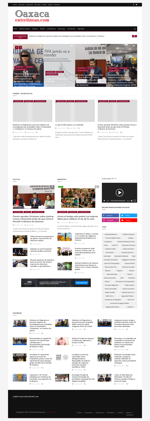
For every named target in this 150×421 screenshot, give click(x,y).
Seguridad (81, 29)
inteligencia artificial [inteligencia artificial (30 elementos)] (128, 260)
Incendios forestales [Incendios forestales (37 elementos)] (110, 260)
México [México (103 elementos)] (131, 271)
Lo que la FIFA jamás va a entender (58, 79)
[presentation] (133, 36)
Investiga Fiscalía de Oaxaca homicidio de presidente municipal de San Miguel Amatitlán (83, 378)
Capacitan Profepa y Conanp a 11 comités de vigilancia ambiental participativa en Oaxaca (86, 237)
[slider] (118, 200)
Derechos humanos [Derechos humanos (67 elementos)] (128, 245)
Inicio (15, 29)
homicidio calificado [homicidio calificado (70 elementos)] (121, 256)
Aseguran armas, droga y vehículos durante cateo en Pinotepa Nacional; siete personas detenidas (125, 323)
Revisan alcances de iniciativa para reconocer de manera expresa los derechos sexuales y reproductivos (42, 263)
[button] (119, 193)
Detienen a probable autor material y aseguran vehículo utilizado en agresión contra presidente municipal (125, 358)
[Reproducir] (104, 201)
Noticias (35, 29)
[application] (119, 193)
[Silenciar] (132, 201)
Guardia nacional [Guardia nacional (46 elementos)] (127, 252)
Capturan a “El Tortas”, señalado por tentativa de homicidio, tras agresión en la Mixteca (40, 378)
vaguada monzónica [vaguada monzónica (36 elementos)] (112, 307)
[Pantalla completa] (135, 201)
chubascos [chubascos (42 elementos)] (108, 242)
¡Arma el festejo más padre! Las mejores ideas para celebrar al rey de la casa (77, 217)
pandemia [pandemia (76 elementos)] (131, 278)
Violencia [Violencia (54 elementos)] (130, 307)
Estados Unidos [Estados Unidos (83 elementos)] (110, 249)
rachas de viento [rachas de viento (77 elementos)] (128, 289)
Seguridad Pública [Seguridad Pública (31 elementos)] (127, 296)
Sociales (44, 4)
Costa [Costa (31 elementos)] (106, 245)
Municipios (37, 4)
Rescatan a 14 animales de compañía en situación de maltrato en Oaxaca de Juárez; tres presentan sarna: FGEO (125, 342)
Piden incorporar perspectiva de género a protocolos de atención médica (42, 238)
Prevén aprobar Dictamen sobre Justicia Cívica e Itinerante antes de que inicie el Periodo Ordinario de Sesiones (90, 80)
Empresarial (29, 4)
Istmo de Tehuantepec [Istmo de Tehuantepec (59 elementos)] (111, 263)
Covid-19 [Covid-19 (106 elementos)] (115, 245)
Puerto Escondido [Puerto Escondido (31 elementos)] (111, 289)
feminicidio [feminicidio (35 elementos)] (109, 252)
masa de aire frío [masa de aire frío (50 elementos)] (111, 267)
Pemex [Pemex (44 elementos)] (107, 281)
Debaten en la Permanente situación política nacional (41, 250)
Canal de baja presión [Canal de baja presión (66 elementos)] (113, 238)
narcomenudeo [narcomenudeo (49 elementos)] (112, 274)
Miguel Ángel (62, 85)
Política (42, 29)
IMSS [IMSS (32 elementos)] (133, 256)
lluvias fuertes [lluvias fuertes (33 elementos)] (130, 263)
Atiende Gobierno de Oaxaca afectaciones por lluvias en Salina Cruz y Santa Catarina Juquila (86, 266)
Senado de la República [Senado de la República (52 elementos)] (113, 300)
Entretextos (71, 29)
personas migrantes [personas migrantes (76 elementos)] (111, 285)
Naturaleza (21, 4)
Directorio (57, 4)
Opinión (50, 4)
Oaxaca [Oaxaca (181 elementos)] (129, 274)
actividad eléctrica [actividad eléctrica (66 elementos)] (111, 234)
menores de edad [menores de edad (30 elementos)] (128, 267)
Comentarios (51, 29)
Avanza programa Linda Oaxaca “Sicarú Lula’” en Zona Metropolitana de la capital (85, 251)
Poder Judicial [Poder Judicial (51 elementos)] (129, 285)
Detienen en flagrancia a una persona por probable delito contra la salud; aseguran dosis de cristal (82, 323)
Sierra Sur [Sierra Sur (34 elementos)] (131, 300)
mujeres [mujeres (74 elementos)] (120, 271)
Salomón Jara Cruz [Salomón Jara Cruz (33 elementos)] (128, 292)
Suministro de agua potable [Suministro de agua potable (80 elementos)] (119, 303)
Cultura (15, 4)
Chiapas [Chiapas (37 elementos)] (130, 238)
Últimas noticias (24, 29)
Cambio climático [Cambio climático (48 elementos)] (128, 234)
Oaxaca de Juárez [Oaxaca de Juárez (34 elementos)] (110, 278)
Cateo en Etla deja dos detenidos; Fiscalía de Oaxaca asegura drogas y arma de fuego (124, 378)
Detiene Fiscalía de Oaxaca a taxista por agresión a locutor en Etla (83, 340)
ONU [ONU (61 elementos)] (122, 278)
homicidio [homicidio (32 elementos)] (107, 256)
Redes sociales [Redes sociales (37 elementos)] (110, 292)
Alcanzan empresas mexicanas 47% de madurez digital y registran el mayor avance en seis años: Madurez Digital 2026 (122, 80)
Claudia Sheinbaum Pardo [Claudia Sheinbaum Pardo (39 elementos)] (126, 242)
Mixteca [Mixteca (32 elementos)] (107, 271)
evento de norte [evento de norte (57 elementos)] (128, 249)
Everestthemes (50, 412)
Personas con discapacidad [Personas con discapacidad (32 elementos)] (125, 281)
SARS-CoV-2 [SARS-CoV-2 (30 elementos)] (109, 296)
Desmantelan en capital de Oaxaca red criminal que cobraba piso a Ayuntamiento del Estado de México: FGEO (40, 342)
